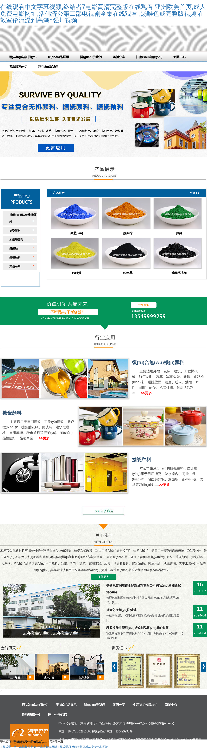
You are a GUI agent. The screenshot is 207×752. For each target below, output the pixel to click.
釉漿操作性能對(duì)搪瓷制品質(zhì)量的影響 (137, 627)
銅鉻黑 (128, 273)
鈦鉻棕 (128, 233)
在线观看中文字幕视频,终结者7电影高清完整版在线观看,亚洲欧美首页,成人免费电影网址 (54, 746)
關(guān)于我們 (91, 57)
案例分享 (119, 57)
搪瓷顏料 (14, 230)
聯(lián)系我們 (48, 66)
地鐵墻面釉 (16, 239)
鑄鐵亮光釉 (179, 273)
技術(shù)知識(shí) (149, 57)
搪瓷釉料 (14, 257)
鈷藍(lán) (76, 233)
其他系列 (14, 266)
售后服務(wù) (18, 66)
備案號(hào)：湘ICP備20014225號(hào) (143, 739)
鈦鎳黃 (76, 273)
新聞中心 (179, 57)
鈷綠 (179, 233)
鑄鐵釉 (13, 248)
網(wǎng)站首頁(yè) (23, 57)
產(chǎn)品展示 (58, 57)
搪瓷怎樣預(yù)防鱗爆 (121, 610)
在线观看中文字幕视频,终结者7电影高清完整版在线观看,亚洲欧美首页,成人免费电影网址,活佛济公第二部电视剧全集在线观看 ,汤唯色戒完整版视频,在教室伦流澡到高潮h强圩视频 (103, 13)
